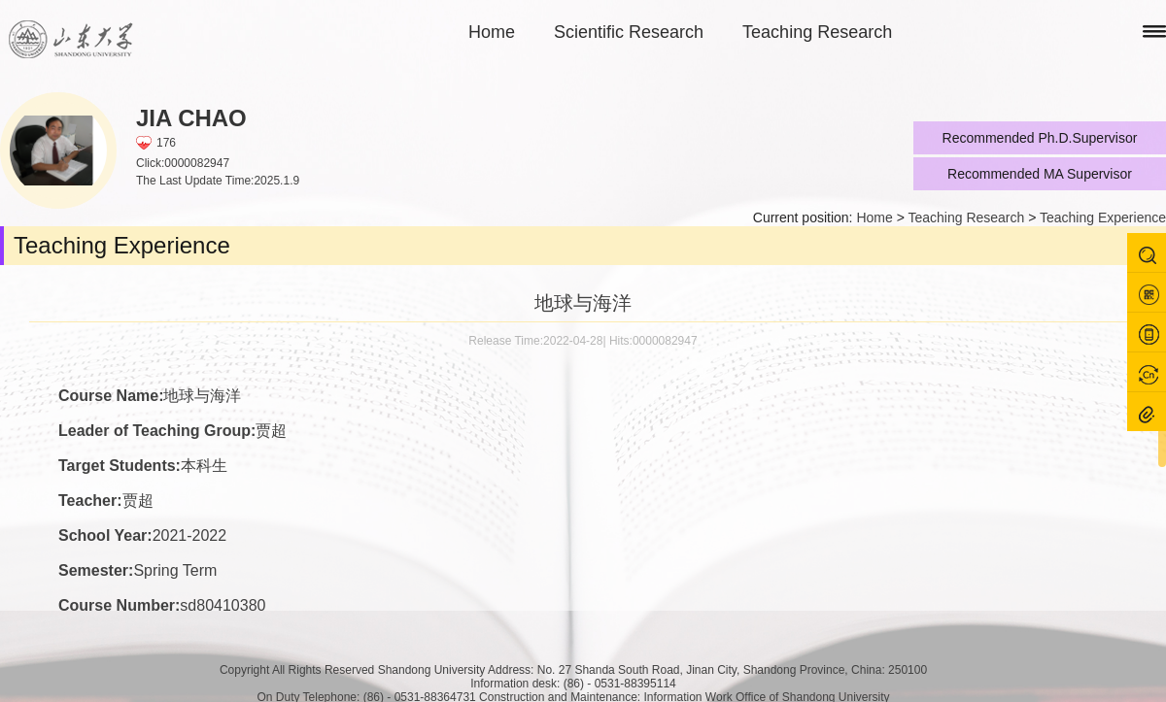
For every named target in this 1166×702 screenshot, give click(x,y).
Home (491, 32)
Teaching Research (817, 32)
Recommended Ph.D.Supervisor (1040, 138)
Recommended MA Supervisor (1039, 174)
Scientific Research (628, 32)
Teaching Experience (1103, 217)
